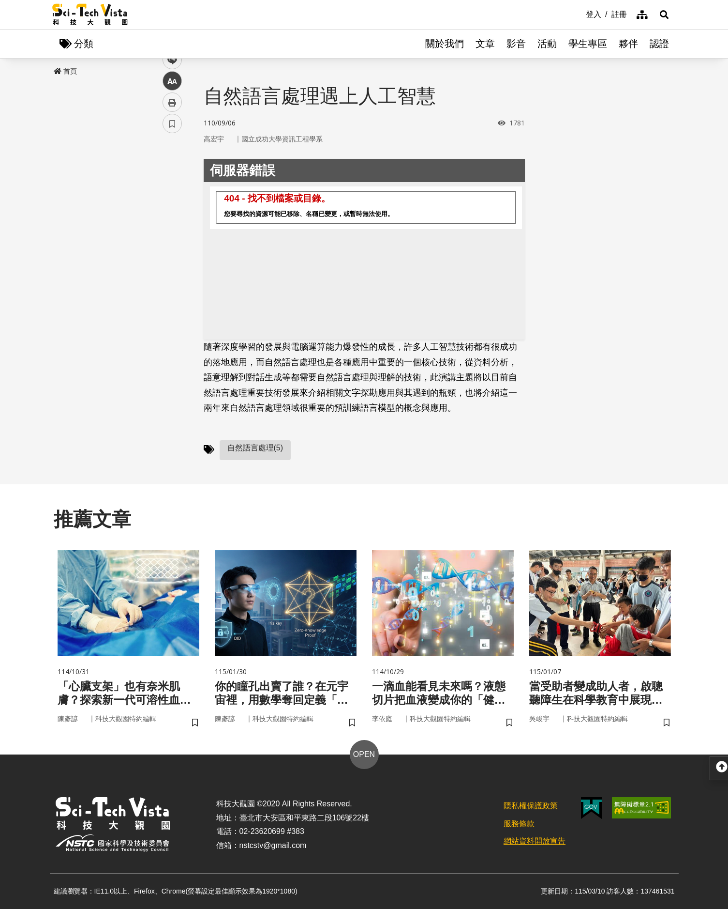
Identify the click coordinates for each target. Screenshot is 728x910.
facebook (172, 185)
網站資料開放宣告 (534, 842)
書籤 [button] (172, 291)
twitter (172, 206)
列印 (172, 270)
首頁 (65, 71)
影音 (516, 43)
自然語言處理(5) (255, 448)
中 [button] (172, 249)
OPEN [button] (364, 755)
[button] (664, 14)
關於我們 (444, 43)
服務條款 (519, 824)
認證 (659, 43)
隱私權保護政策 (531, 806)
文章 (485, 43)
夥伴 (628, 43)
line (169, 228)
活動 (547, 43)
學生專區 (587, 43)
